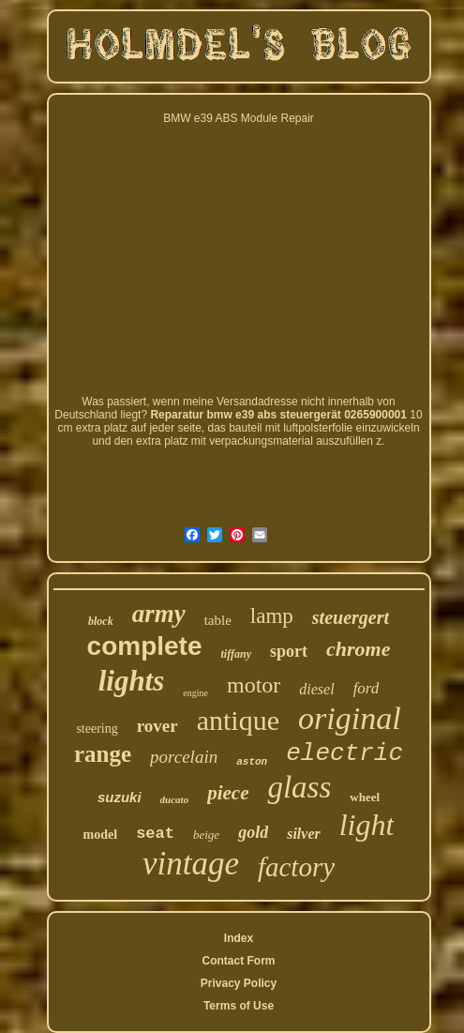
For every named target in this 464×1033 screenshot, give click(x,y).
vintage (190, 863)
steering (96, 729)
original (349, 718)
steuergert (350, 617)
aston (251, 761)
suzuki (119, 797)
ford (366, 688)
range (102, 754)
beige (206, 835)
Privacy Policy (239, 983)
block (100, 621)
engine (195, 693)
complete (144, 646)
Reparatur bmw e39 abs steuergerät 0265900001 (278, 414)
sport (288, 651)
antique (238, 720)
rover (157, 726)
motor (253, 685)
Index (238, 938)
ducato (174, 799)
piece (227, 793)
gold (253, 832)
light (367, 825)
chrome (358, 649)
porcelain (183, 757)
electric (344, 753)
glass (299, 787)
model (100, 835)
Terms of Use (238, 1005)
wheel (365, 797)
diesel (316, 689)
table (218, 620)
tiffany (236, 654)
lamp (271, 616)
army (159, 614)
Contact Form (238, 960)
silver (304, 834)
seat (155, 834)
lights (131, 680)
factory (296, 867)
